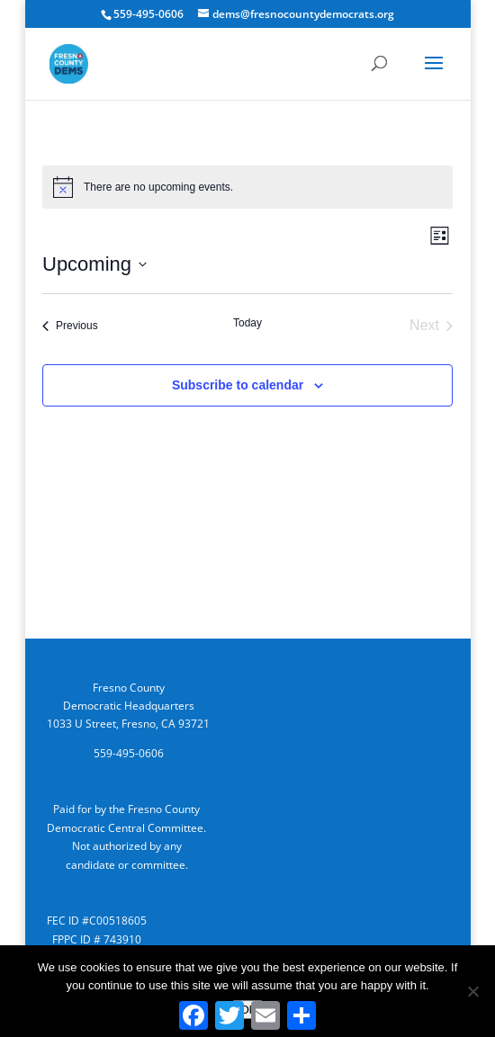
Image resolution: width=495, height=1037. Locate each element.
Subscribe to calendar (237, 385)
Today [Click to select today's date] (247, 323)
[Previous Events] (70, 325)
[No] (473, 991)
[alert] (247, 187)
